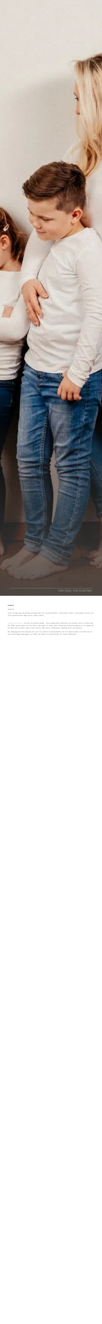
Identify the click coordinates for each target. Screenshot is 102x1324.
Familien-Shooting (15, 623)
